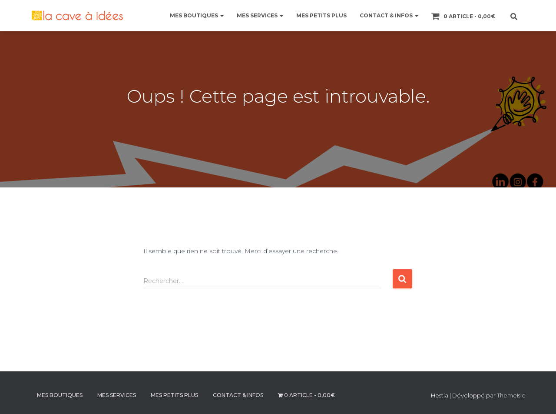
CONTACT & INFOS (389, 15)
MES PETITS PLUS (321, 15)
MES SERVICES (260, 15)
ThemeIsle (511, 395)
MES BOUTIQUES (197, 15)
